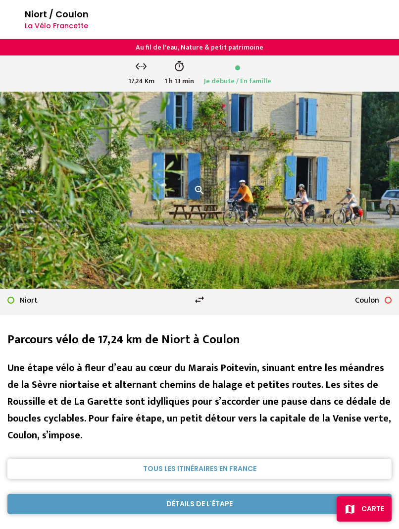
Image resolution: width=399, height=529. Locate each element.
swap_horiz (199, 300)
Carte (372, 509)
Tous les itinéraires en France (199, 469)
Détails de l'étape (199, 504)
